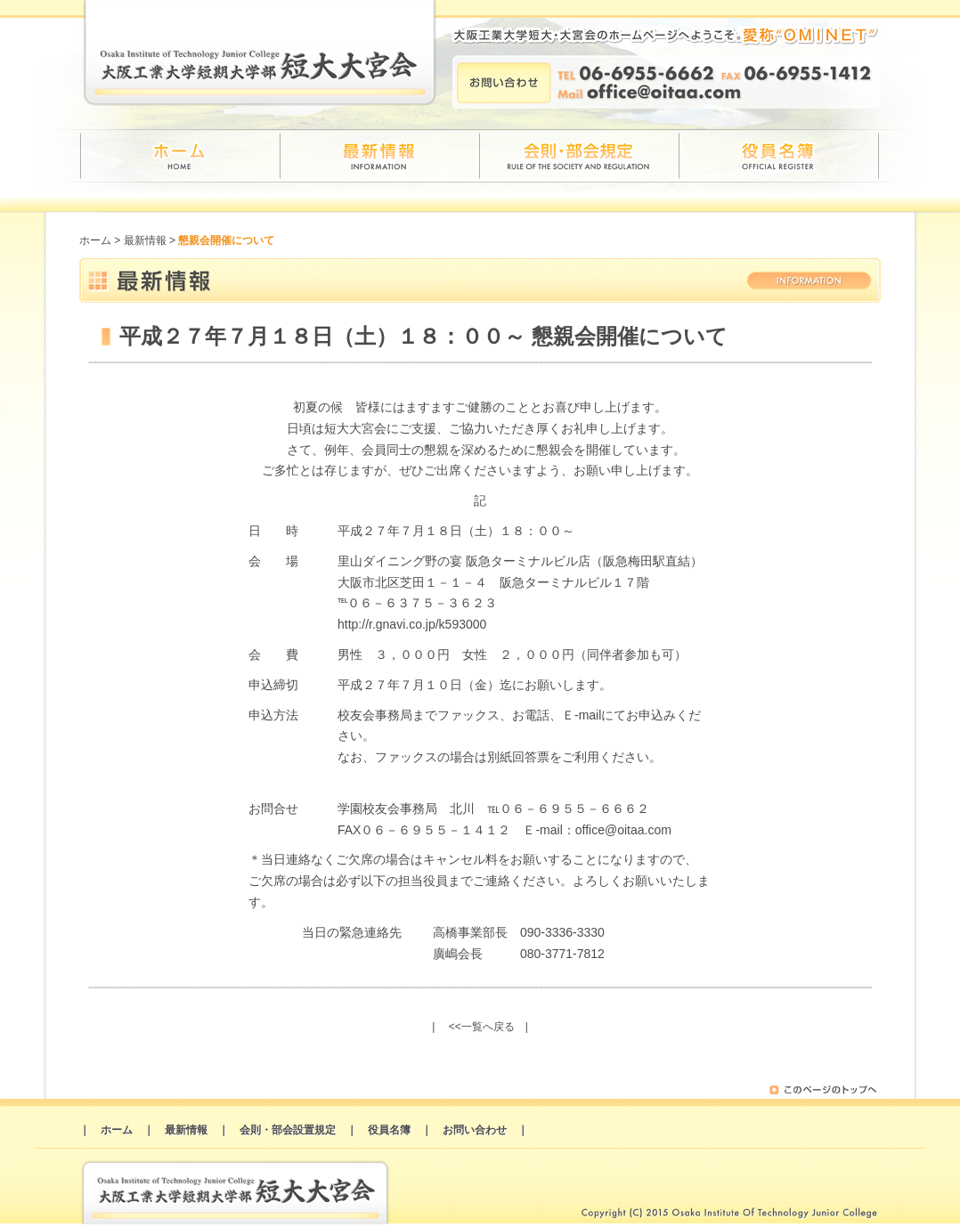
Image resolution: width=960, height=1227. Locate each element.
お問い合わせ (475, 1130)
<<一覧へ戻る (482, 1026)
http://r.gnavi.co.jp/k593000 (412, 624)
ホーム (95, 240)
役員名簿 (389, 1130)
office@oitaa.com (623, 830)
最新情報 (145, 240)
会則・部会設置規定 (288, 1130)
